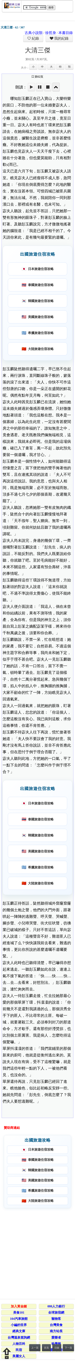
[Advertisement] (37, 1252)
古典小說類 (34, 33)
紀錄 (35, 38)
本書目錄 (65, 33)
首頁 (46, 1347)
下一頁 (68, 1347)
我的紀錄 (61, 38)
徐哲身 (50, 33)
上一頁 (34, 1347)
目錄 (56, 1347)
